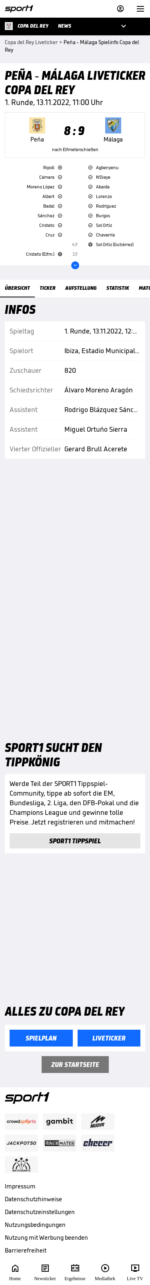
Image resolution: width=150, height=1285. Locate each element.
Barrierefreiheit (25, 1250)
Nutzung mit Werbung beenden (46, 1237)
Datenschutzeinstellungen (40, 1212)
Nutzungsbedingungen (35, 1224)
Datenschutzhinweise (33, 1199)
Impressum (20, 1186)
